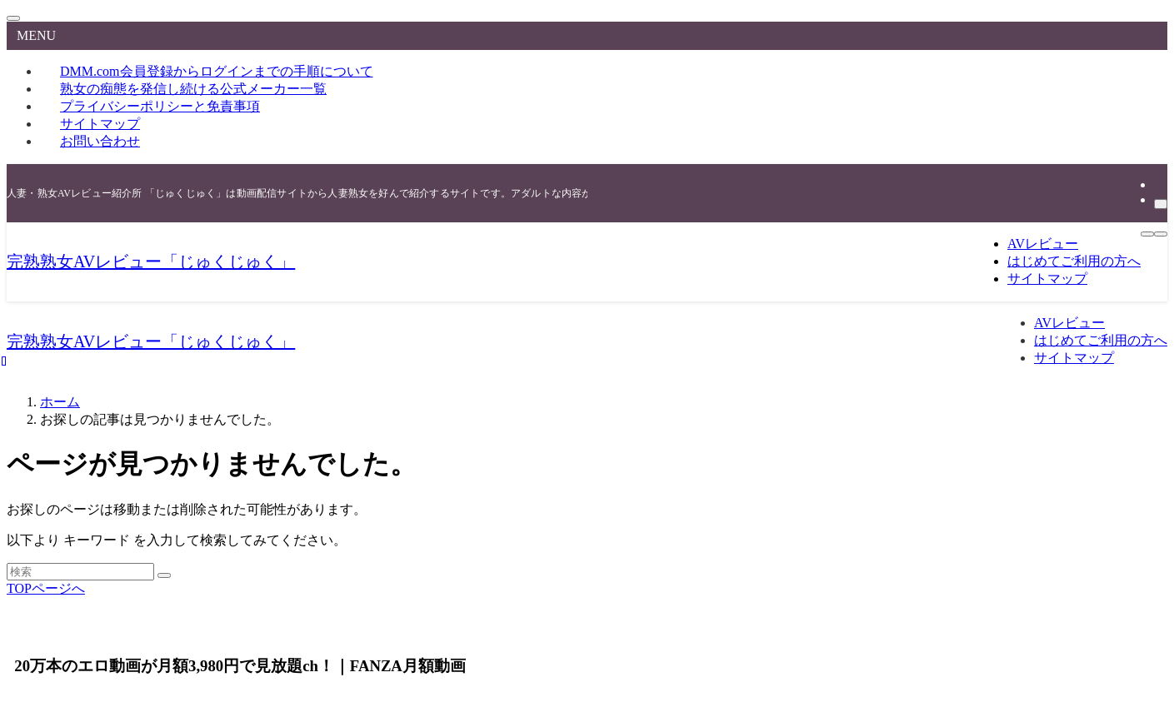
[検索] (1160, 204)
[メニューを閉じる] (13, 18)
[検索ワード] (80, 571)
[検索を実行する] (164, 575)
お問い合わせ (100, 141)
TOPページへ (46, 588)
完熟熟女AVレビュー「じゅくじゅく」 (151, 261)
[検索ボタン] (1160, 234)
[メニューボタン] (1147, 234)
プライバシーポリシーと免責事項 (160, 106)
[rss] (1159, 184)
